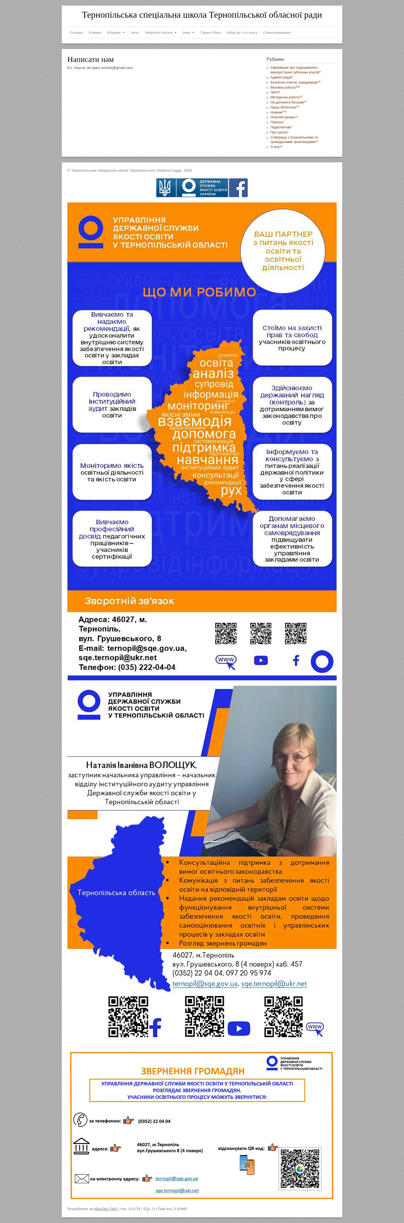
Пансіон (277, 122)
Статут (276, 147)
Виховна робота (285, 87)
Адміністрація (281, 77)
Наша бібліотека (284, 107)
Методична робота (286, 97)
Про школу (279, 132)
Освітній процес (284, 117)
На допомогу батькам (288, 102)
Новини (278, 112)
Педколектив (281, 127)
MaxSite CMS (105, 1209)
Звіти (275, 92)
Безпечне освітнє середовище (295, 82)
